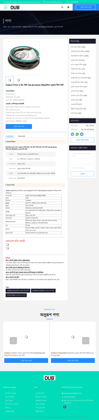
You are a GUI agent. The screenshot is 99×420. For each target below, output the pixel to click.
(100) (79, 95)
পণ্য (9, 27)
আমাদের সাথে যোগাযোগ (12, 404)
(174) (78, 69)
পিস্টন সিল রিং (39, 411)
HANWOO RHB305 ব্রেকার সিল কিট (43, 290)
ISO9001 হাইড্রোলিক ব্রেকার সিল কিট (18, 290)
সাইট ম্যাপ (7, 408)
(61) (78, 73)
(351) (77, 91)
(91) (79, 82)
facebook (64, 406)
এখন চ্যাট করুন (82, 140)
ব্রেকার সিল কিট (16, 27)
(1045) (80, 56)
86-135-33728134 (71, 2)
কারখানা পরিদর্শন (9, 397)
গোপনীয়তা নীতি (9, 411)
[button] (13, 340)
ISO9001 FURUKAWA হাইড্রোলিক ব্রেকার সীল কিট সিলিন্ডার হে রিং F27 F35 (72, 354)
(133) (78, 65)
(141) (79, 87)
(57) (76, 104)
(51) (78, 60)
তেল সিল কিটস (39, 393)
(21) (78, 109)
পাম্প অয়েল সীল (40, 408)
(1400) (80, 51)
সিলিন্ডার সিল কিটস (41, 397)
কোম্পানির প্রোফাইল (10, 393)
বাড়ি (4, 27)
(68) (81, 78)
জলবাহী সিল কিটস (40, 400)
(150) (76, 113)
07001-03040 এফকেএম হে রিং (16, 295)
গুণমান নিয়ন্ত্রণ (9, 400)
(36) (76, 100)
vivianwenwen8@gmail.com (53, 2)
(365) (78, 47)
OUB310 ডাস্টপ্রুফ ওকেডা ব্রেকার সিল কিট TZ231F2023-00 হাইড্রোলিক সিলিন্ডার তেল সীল (24, 354)
